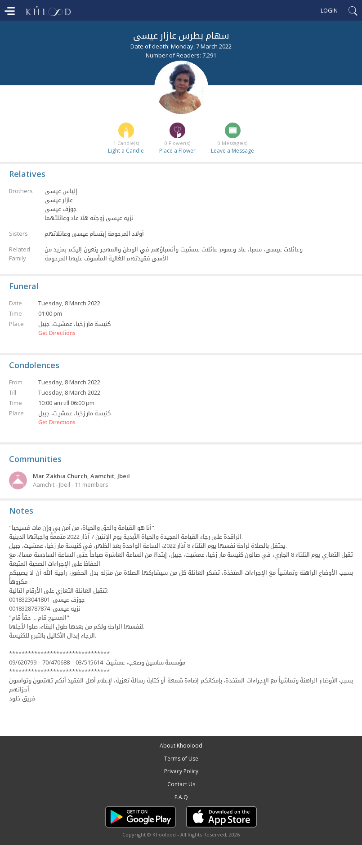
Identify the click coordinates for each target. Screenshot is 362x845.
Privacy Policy (181, 771)
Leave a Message (232, 150)
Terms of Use (181, 758)
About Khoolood (181, 745)
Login (329, 10)
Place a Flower (177, 150)
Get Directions (57, 333)
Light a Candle (126, 150)
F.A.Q (181, 797)
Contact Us (181, 784)
